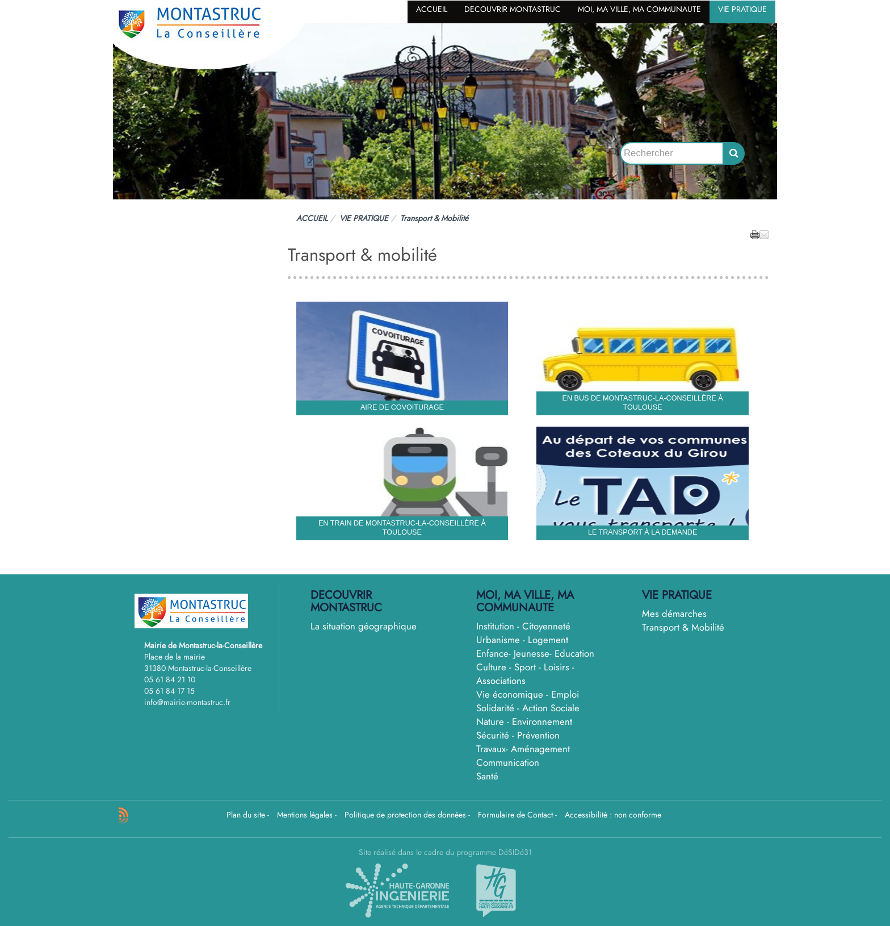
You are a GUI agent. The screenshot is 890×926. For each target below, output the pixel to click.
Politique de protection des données (405, 814)
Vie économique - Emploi (527, 694)
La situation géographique (363, 626)
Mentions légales (305, 814)
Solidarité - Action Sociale (528, 708)
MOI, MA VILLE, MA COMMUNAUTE (639, 9)
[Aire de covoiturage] (402, 358)
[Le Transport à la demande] (642, 483)
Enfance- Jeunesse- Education (535, 653)
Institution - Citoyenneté (523, 626)
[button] (764, 234)
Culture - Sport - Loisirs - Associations (525, 673)
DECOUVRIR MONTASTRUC (512, 9)
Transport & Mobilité (683, 627)
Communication (507, 762)
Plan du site (245, 814)
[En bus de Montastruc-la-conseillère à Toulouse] (642, 358)
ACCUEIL (431, 9)
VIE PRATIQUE (742, 9)
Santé (487, 776)
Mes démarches (674, 613)
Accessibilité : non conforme (613, 814)
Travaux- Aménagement (523, 749)
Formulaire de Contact (515, 814)
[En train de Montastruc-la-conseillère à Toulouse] (402, 483)
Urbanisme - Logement (522, 639)
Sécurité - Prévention (518, 735)
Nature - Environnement (524, 721)
